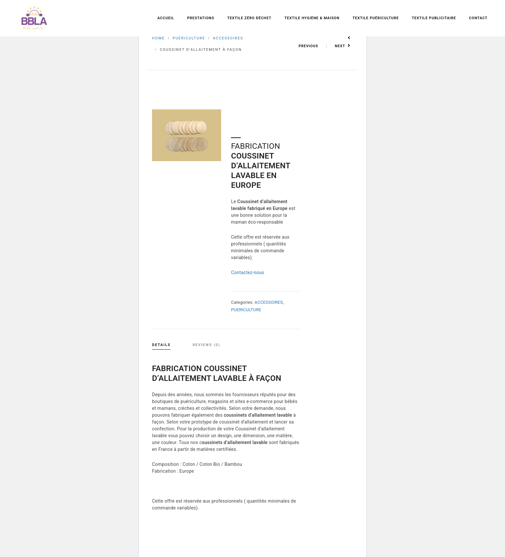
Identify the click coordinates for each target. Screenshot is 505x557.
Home (158, 38)
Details (161, 345)
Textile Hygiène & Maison (312, 18)
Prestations (200, 18)
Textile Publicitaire (434, 18)
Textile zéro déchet (249, 18)
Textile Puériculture (376, 18)
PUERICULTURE (189, 38)
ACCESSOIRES (228, 38)
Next (342, 46)
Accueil (166, 18)
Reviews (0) (206, 345)
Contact (478, 18)
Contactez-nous (247, 272)
